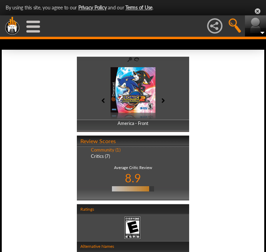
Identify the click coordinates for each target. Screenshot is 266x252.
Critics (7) (100, 156)
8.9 (133, 178)
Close (257, 11)
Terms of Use (138, 7)
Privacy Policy (92, 7)
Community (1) (105, 150)
